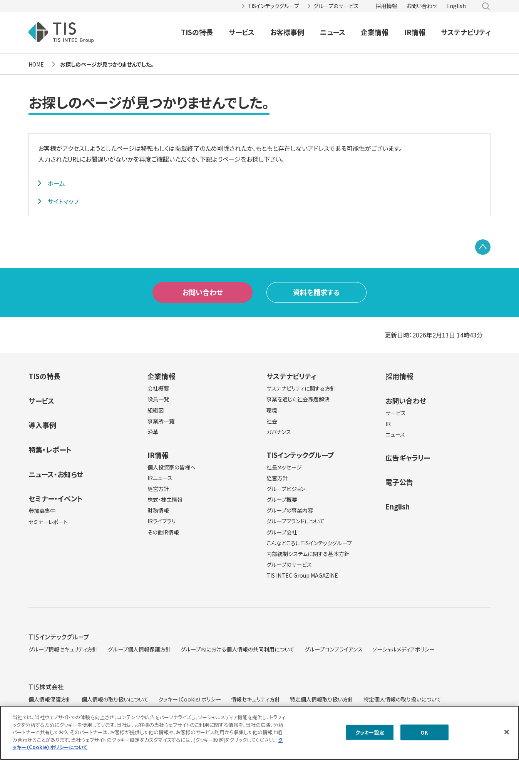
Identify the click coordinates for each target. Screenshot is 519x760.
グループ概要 (281, 499)
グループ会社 (281, 532)
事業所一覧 (160, 421)
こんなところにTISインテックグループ (309, 543)
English (456, 6)
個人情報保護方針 (50, 699)
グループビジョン (285, 489)
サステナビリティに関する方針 (301, 388)
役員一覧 (158, 399)
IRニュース (159, 478)
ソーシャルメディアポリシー (403, 649)
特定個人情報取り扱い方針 (321, 699)
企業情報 (374, 32)
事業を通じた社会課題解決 (298, 399)
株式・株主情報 (164, 499)
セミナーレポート (48, 522)
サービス (241, 32)
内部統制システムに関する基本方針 (308, 554)
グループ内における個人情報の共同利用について (238, 649)
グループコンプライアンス (334, 649)
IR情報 (414, 32)
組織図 (155, 410)
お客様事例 (287, 32)
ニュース (332, 32)
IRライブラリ (161, 521)
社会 (271, 421)
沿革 (152, 432)
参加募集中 (41, 510)
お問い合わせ (421, 6)
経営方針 (158, 489)
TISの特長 (197, 32)
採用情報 (386, 6)
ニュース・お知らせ (55, 474)
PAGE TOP (483, 247)
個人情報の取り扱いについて (115, 699)
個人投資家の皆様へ (171, 467)
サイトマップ (63, 201)
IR (388, 424)
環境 (271, 410)
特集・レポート (50, 449)
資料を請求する (316, 292)
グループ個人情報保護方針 (139, 649)
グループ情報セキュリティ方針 (63, 649)
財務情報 (158, 510)
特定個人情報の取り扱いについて (402, 699)
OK (424, 736)
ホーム (56, 183)
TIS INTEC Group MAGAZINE (302, 575)
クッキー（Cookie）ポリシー (189, 699)
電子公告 (399, 482)
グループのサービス (336, 6)
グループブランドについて (295, 521)
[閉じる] (506, 735)
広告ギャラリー (407, 458)
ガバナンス (278, 432)
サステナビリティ (466, 32)
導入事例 (42, 425)
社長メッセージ (284, 467)
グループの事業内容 (289, 510)
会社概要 (158, 388)
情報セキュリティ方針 (255, 699)
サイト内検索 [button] (486, 6)
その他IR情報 (163, 532)
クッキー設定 (369, 736)
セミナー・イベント (55, 498)
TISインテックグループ (273, 6)
